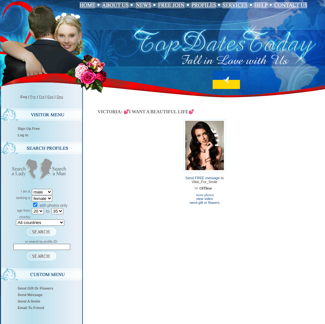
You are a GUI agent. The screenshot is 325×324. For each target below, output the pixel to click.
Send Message (30, 295)
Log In (23, 135)
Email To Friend (31, 308)
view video (204, 199)
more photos (204, 195)
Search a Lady (23, 169)
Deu (60, 97)
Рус (33, 97)
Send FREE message (202, 178)
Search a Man (55, 169)
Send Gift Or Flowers (35, 288)
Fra (42, 97)
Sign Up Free (29, 129)
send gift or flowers (204, 203)
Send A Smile (29, 301)
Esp (50, 97)
